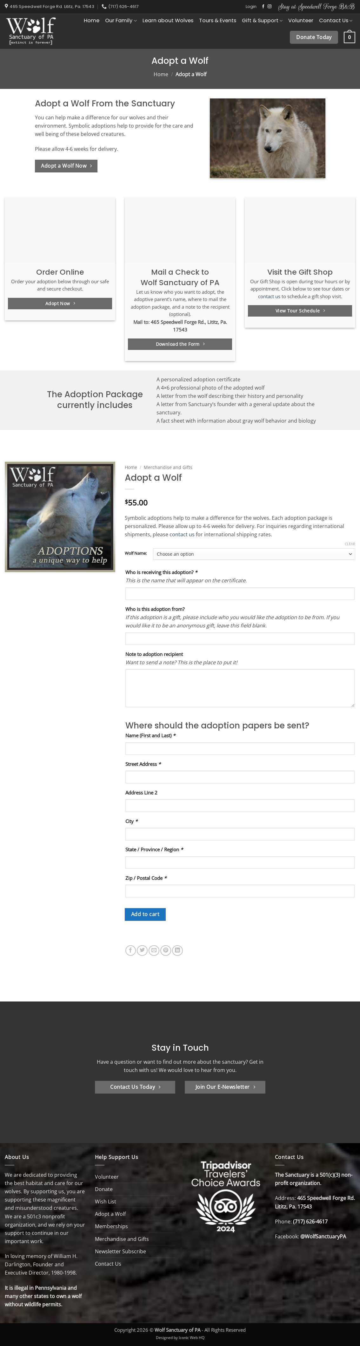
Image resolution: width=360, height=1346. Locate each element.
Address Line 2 (141, 792)
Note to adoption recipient (154, 654)
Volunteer (300, 20)
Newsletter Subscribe (120, 1251)
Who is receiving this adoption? (161, 572)
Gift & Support (262, 20)
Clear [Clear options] (350, 544)
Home (91, 20)
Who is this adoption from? (154, 609)
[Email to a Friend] (154, 950)
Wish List (105, 1201)
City (131, 821)
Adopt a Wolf (110, 1213)
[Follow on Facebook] (263, 6)
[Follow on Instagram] (269, 6)
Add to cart (145, 914)
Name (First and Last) (150, 735)
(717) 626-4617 (310, 1221)
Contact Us (335, 20)
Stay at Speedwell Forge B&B (316, 6)
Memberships (111, 1226)
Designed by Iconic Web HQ (180, 1337)
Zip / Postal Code (145, 878)
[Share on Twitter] (142, 950)
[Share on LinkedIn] (177, 950)
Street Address (143, 764)
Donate (104, 1189)
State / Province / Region (154, 849)
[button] (251, 7)
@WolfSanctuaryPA (323, 1236)
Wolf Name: (136, 553)
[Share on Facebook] (130, 950)
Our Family (121, 20)
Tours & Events (217, 20)
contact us (269, 296)
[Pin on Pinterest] (165, 950)
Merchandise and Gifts (168, 467)
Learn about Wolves (168, 20)
